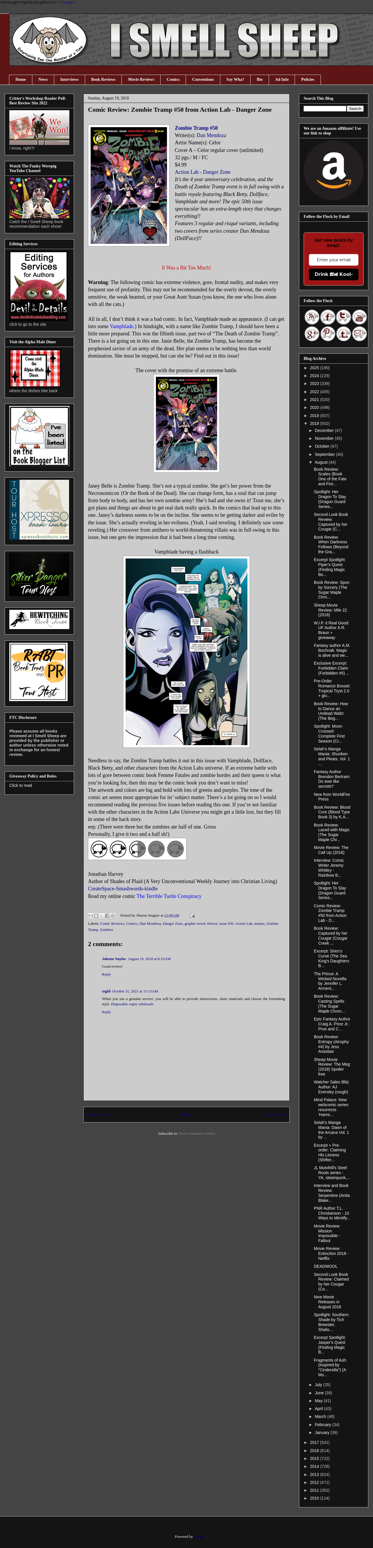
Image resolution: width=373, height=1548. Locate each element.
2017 (315, 1442)
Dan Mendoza (211, 135)
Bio (260, 79)
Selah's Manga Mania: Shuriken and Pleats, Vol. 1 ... (332, 756)
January (322, 1432)
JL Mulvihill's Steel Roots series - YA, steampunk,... (332, 1172)
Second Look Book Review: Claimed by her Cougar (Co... (331, 1281)
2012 (315, 1482)
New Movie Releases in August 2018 (327, 1302)
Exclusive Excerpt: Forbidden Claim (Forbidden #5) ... (331, 668)
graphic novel (194, 923)
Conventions (203, 79)
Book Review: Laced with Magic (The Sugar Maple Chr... (332, 832)
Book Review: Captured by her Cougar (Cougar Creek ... (330, 935)
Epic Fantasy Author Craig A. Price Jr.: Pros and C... (332, 1024)
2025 (315, 367)
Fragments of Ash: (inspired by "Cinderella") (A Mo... (330, 1367)
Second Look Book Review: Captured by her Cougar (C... (331, 521)
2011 (315, 1490)
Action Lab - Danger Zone (203, 172)
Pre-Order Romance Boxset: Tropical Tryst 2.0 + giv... (332, 688)
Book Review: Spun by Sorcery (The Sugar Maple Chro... (331, 589)
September (325, 454)
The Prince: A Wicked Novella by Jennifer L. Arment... (330, 981)
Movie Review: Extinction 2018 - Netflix (331, 1253)
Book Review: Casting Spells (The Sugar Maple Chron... (329, 1003)
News (43, 79)
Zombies (106, 929)
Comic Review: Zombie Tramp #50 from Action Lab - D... (330, 913)
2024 (315, 375)
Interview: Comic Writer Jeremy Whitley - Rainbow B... (329, 867)
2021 (315, 399)
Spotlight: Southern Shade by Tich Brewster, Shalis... (331, 1322)
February (323, 1424)
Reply (106, 974)
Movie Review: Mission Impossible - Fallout (327, 1233)
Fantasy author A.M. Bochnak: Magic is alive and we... (332, 650)
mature (259, 923)
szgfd (106, 991)
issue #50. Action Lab (235, 923)
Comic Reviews (112, 923)
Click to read (20, 785)
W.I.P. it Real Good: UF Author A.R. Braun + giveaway (331, 630)
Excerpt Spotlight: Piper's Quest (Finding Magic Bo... (330, 567)
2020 (315, 407)
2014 (315, 1466)
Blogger (200, 1536)
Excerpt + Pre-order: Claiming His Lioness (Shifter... (330, 1152)
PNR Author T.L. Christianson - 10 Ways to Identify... (332, 1213)
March (321, 1416)
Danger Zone (173, 923)
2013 (315, 1474)
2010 (315, 1498)
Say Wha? (235, 79)
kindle (151, 889)
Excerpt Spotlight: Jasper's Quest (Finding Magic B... (330, 1344)
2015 (315, 1458)
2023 (315, 383)
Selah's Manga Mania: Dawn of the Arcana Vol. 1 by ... (331, 1129)
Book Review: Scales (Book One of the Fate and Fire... (330, 476)
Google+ (68, 2)
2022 (315, 391)
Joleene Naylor (114, 959)
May (319, 1400)
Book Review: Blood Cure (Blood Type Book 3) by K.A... (332, 812)
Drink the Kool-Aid (334, 274)
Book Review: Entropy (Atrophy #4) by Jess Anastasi (331, 1044)
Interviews (69, 79)
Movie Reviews (141, 79)
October (322, 446)
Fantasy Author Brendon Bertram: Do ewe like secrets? (332, 779)
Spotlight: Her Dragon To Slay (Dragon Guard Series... (330, 499)
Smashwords (129, 889)
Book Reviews (103, 79)
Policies (307, 79)
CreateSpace (101, 889)
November (325, 438)
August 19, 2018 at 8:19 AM (149, 959)
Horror (212, 923)
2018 (315, 423)
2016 (315, 1450)
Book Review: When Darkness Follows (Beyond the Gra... (331, 544)
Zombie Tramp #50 (196, 128)
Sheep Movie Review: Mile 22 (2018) (330, 610)
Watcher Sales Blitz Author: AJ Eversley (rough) (331, 1087)
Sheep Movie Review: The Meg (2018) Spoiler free (332, 1066)
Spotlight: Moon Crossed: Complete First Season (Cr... (329, 733)
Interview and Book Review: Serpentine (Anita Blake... (332, 1192)
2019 (315, 415)
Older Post (275, 1114)
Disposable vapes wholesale (132, 1004)
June (320, 1393)
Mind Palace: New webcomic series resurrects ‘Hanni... (331, 1107)
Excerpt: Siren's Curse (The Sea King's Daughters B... (331, 958)
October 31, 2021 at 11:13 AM (135, 991)
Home (20, 79)
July (319, 1384)
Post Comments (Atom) (197, 1133)
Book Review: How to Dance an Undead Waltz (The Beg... (331, 711)
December (325, 430)
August (321, 462)
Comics (173, 79)
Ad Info (281, 79)
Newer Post (98, 1114)
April (319, 1408)
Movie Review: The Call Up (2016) (331, 850)
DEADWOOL (326, 1266)
